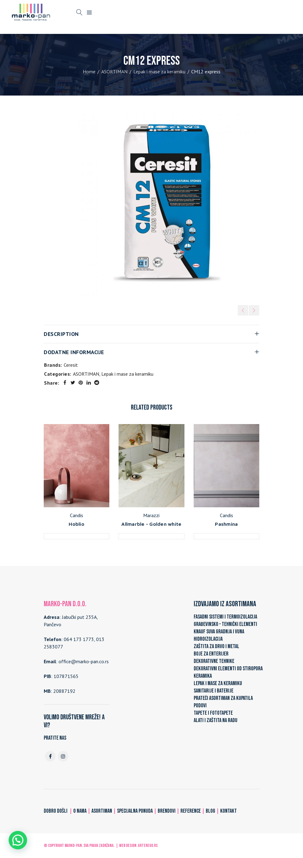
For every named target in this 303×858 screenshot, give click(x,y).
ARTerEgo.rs (148, 845)
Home (89, 71)
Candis (76, 515)
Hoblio (76, 524)
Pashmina (226, 524)
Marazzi (151, 515)
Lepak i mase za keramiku (159, 71)
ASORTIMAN (114, 71)
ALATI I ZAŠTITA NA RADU (215, 720)
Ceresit (71, 365)
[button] (18, 840)
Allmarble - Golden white (151, 524)
